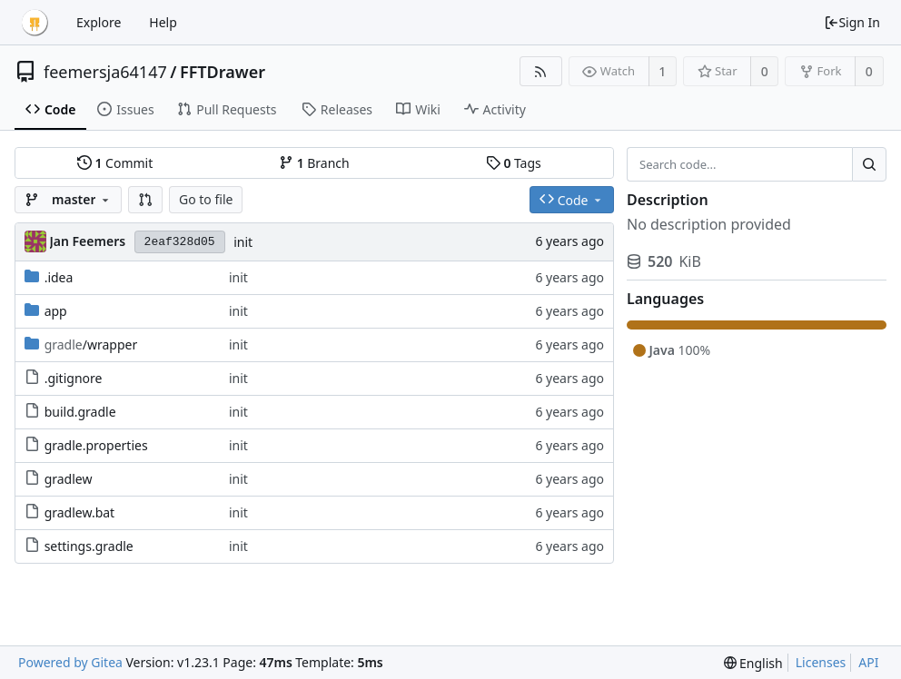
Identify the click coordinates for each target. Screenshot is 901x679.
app (56, 311)
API (868, 662)
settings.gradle (89, 546)
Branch (314, 163)
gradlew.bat (80, 512)
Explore (98, 22)
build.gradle (80, 411)
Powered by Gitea (70, 662)
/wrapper (91, 344)
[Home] (34, 22)
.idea (59, 277)
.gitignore (74, 378)
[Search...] (869, 164)
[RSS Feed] (541, 71)
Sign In (852, 22)
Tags (513, 163)
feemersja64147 (105, 72)
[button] (145, 199)
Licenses (821, 662)
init (242, 242)
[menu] (753, 663)
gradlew (69, 478)
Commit (115, 163)
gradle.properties (96, 445)
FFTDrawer (222, 72)
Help (163, 22)
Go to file (206, 199)
